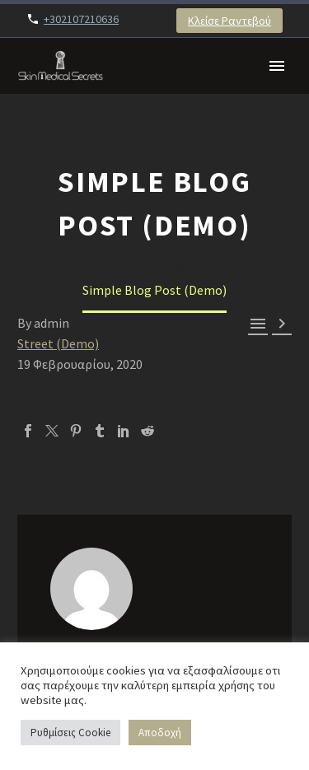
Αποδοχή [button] (159, 733)
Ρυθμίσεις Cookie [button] (70, 733)
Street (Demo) (58, 343)
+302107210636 (81, 19)
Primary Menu (276, 66)
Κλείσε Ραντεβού (229, 20)
